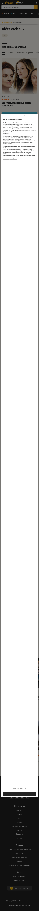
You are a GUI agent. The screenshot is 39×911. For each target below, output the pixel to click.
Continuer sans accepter (30, 116)
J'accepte (19, 794)
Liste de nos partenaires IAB (10, 159)
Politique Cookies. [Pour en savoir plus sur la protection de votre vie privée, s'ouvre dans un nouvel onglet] (7, 143)
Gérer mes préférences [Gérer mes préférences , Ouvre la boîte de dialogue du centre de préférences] (19, 788)
